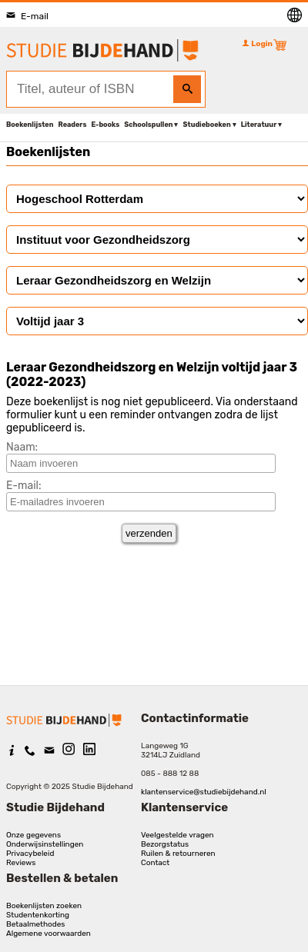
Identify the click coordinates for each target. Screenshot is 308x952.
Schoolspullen (148, 124)
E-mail (27, 16)
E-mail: (24, 485)
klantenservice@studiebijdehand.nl (203, 792)
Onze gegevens (33, 835)
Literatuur (258, 124)
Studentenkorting (37, 915)
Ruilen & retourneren (178, 853)
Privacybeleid (30, 853)
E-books (105, 124)
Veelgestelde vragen (177, 835)
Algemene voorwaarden (48, 933)
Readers (73, 124)
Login (257, 43)
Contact (155, 862)
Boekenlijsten (30, 124)
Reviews (20, 862)
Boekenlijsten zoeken (44, 905)
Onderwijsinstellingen (44, 844)
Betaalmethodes (35, 924)
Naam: (22, 447)
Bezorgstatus (165, 844)
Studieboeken (206, 124)
